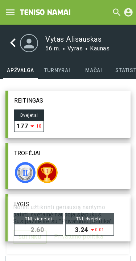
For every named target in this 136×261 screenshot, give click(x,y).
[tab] (20, 70)
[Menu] (10, 12)
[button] (68, 114)
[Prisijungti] (128, 12)
